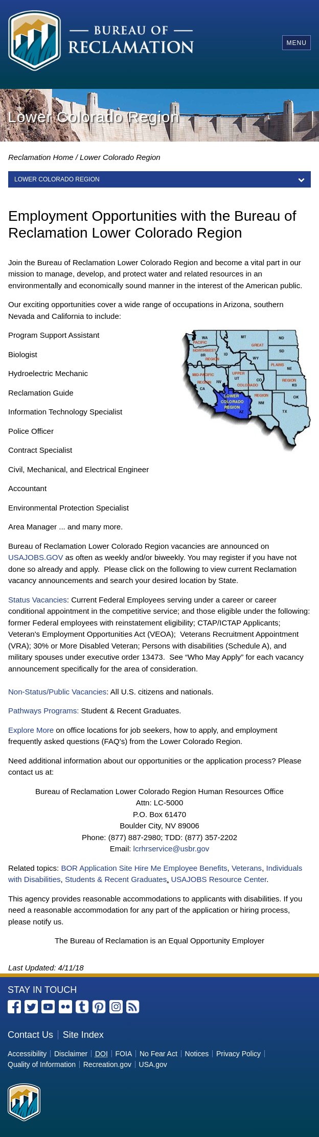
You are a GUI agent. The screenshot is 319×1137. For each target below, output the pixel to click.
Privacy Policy (238, 1054)
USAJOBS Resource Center (219, 879)
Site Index (83, 1035)
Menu (296, 43)
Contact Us (30, 1035)
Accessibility (27, 1054)
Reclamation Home (41, 157)
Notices (197, 1054)
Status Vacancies (37, 599)
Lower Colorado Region (120, 157)
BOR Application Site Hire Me (111, 868)
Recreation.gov (107, 1064)
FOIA (124, 1054)
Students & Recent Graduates (116, 879)
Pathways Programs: (43, 710)
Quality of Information (42, 1064)
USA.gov (153, 1064)
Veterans (247, 868)
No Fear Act (158, 1054)
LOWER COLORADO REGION (57, 179)
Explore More (31, 730)
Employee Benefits (195, 868)
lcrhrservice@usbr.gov (171, 848)
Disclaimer (70, 1054)
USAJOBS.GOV (35, 557)
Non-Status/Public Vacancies (57, 691)
